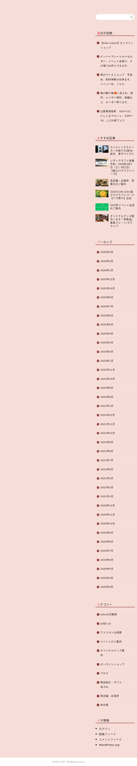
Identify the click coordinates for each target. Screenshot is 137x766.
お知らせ (7, 19)
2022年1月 (106, 406)
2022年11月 (107, 369)
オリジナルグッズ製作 (112, 653)
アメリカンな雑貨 (111, 632)
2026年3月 (106, 261)
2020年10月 (107, 523)
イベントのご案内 (111, 641)
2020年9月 (106, 532)
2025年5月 (106, 324)
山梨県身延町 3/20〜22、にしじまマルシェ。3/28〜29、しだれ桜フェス (116, 116)
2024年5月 (106, 351)
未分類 (104, 705)
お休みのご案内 (11, 234)
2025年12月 (107, 279)
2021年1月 (106, 496)
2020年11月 (107, 514)
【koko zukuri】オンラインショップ (116, 45)
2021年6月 (106, 469)
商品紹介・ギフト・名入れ (112, 684)
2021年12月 (107, 415)
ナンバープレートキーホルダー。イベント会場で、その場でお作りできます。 (116, 61)
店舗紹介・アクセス (83, 6)
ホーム (12, 4)
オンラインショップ (47, 6)
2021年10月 (107, 433)
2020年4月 (106, 578)
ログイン (104, 728)
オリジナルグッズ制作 (64, 6)
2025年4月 (106, 333)
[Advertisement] (45, 116)
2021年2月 (106, 487)
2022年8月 (106, 397)
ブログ (29, 4)
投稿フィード (107, 734)
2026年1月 (106, 270)
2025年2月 (106, 342)
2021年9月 (106, 442)
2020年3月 (106, 587)
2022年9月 (106, 387)
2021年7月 (106, 460)
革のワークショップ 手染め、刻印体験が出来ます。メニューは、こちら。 (116, 79)
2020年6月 (106, 560)
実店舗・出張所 (109, 696)
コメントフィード (110, 739)
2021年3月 (106, 478)
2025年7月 (106, 306)
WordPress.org (109, 744)
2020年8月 (106, 541)
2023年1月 (106, 360)
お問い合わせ (101, 6)
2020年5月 (106, 568)
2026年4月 (106, 252)
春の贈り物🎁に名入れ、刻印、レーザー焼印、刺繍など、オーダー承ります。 (116, 98)
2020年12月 (107, 505)
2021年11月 (107, 424)
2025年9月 (106, 297)
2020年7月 (106, 550)
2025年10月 (107, 288)
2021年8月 (106, 451)
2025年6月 (106, 315)
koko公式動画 (108, 614)
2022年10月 (107, 379)
